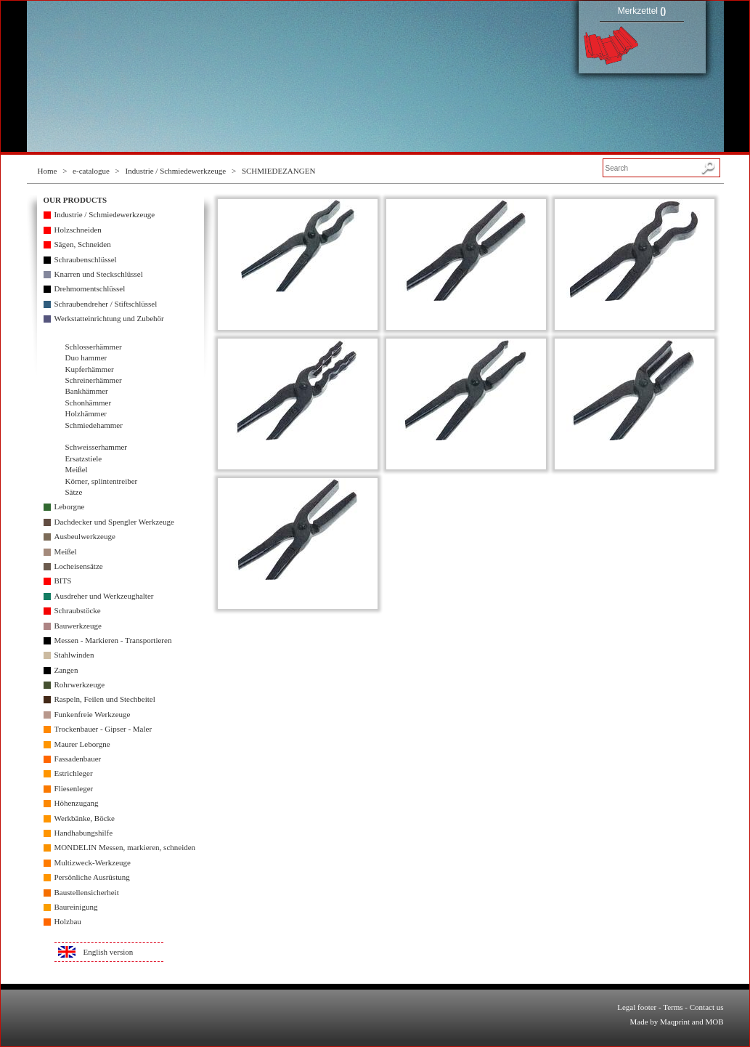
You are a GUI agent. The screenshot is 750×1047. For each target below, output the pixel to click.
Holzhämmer (86, 413)
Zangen (66, 670)
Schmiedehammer (94, 425)
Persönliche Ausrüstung (92, 877)
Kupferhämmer (89, 369)
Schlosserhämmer (93, 346)
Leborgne (69, 506)
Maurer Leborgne (82, 744)
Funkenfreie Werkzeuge (92, 714)
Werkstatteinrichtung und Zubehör (109, 318)
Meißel (76, 469)
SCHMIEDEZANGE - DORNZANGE (297, 308)
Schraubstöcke (77, 610)
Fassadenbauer (78, 758)
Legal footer (636, 1007)
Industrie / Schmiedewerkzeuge (176, 170)
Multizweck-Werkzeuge (92, 862)
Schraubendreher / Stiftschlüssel (106, 303)
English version (108, 951)
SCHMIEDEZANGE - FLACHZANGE (466, 308)
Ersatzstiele (83, 458)
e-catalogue (91, 170)
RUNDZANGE (634, 448)
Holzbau (67, 921)
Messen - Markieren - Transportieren (113, 640)
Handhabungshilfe (83, 832)
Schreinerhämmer (93, 380)
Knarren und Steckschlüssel (98, 274)
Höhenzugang (76, 803)
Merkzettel (642, 11)
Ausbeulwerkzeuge (84, 536)
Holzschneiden (78, 229)
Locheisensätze (78, 566)
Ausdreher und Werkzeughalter (104, 595)
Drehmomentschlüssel (90, 288)
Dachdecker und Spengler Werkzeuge (114, 521)
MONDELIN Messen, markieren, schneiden (125, 847)
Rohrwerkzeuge (79, 684)
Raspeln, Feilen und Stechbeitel (104, 699)
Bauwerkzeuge (78, 625)
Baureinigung (76, 906)
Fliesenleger (74, 788)
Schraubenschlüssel (85, 259)
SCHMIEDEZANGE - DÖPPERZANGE (634, 308)
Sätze (74, 492)
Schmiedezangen (93, 436)
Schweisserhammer (96, 446)
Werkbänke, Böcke (84, 818)
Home (47, 170)
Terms (672, 1007)
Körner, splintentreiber (101, 481)
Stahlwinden (74, 654)
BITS (63, 580)
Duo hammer (86, 357)
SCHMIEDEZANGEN (278, 170)
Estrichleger (73, 773)
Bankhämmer (86, 391)
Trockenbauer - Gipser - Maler (103, 728)
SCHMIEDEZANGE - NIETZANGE (465, 448)
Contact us (707, 1007)
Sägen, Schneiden (82, 244)
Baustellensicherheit (86, 892)
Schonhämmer (88, 402)
